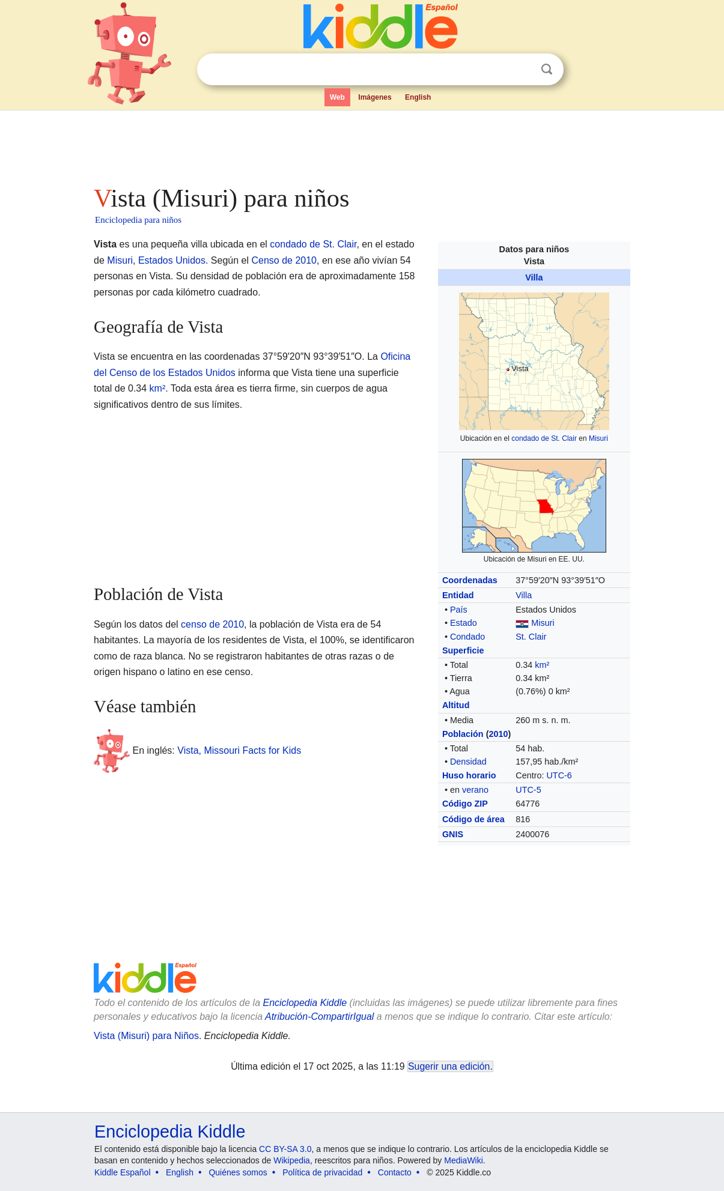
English (418, 97)
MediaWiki (463, 1160)
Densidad (468, 761)
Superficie (463, 650)
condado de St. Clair (544, 438)
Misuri (598, 438)
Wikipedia (291, 1160)
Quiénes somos (237, 1172)
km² (542, 665)
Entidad (458, 595)
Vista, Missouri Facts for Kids (239, 750)
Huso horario (469, 775)
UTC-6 (558, 775)
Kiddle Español (122, 1172)
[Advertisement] (361, 144)
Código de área (473, 819)
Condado (467, 636)
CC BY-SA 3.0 (285, 1149)
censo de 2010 (212, 624)
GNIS (452, 834)
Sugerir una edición (449, 1066)
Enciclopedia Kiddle (169, 1131)
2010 (498, 734)
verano (475, 790)
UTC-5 (528, 790)
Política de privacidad (322, 1172)
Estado (463, 623)
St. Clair (531, 636)
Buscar (546, 69)
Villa (534, 277)
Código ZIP (465, 803)
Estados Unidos (171, 260)
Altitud (456, 705)
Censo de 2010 (284, 260)
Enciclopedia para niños (138, 220)
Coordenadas (469, 580)
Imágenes (374, 97)
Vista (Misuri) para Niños (146, 1036)
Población (463, 734)
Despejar (522, 69)
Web (337, 97)
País (458, 609)
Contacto (395, 1172)
